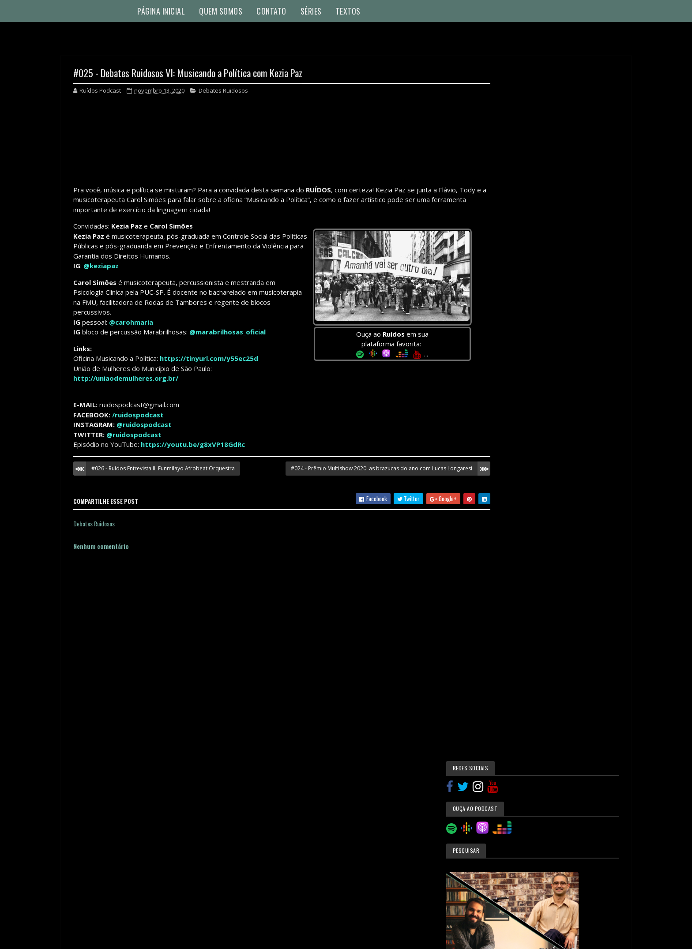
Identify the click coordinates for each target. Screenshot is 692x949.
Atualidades (514, 469)
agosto (518, 850)
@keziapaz (101, 266)
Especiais (511, 544)
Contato (271, 11)
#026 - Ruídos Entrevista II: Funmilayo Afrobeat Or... (563, 768)
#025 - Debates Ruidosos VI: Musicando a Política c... (557, 787)
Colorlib (107, 937)
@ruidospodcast (144, 424)
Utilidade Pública (521, 648)
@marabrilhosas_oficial (227, 332)
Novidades (512, 604)
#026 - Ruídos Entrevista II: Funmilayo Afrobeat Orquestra (163, 469)
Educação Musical (522, 529)
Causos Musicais (520, 499)
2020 (509, 710)
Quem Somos (220, 11)
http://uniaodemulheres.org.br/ (125, 378)
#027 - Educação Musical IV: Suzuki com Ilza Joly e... (559, 748)
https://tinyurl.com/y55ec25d (209, 358)
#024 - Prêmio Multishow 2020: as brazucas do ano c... (563, 807)
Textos (348, 11)
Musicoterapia (518, 589)
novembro (522, 734)
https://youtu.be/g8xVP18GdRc (193, 444)
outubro (520, 825)
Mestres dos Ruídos (524, 559)
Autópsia (511, 484)
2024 (509, 685)
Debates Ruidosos (223, 91)
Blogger (362, 912)
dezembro (522, 721)
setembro (522, 838)
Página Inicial (161, 11)
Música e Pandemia (522, 574)
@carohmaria (131, 322)
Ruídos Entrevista (522, 618)
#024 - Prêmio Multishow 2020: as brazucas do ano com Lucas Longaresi (365, 469)
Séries (311, 11)
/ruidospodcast (138, 415)
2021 (509, 698)
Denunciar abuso (98, 912)
